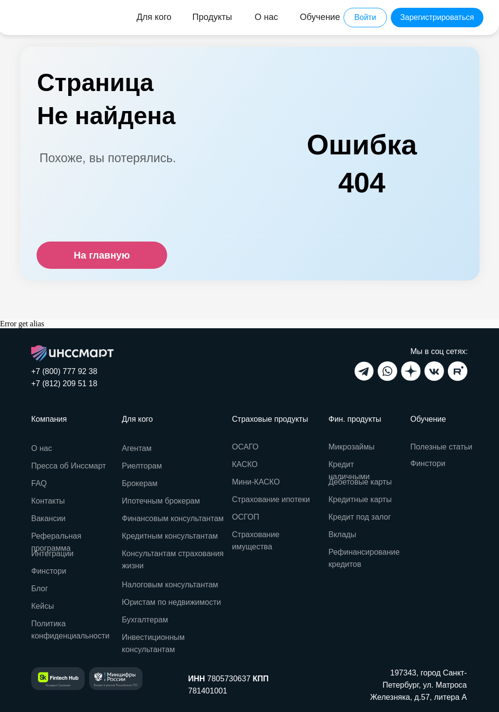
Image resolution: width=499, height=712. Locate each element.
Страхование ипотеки (271, 499)
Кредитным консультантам (170, 536)
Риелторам (142, 466)
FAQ (39, 483)
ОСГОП (245, 517)
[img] (46, 17)
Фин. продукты (354, 419)
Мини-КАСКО (256, 482)
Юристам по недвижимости (171, 602)
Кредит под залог (359, 517)
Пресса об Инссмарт (68, 466)
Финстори (427, 463)
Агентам (137, 448)
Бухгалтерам (145, 620)
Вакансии (48, 518)
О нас (41, 448)
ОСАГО (245, 447)
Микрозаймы (351, 447)
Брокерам (139, 483)
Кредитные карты (360, 499)
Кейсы (42, 606)
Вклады (342, 534)
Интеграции (52, 553)
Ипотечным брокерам (161, 501)
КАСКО (245, 464)
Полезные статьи (441, 447)
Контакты (48, 501)
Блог (39, 588)
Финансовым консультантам (173, 518)
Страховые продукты (270, 419)
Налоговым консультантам (170, 585)
